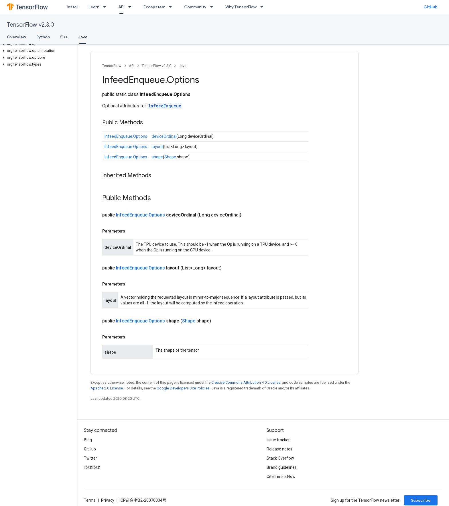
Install (72, 6)
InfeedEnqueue (164, 106)
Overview (16, 37)
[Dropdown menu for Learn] (106, 7)
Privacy (107, 500)
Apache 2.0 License (106, 388)
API (131, 66)
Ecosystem (154, 6)
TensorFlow (111, 66)
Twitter (90, 458)
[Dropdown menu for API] (131, 7)
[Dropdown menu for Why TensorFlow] (263, 7)
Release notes (279, 449)
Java (182, 66)
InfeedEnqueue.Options (126, 136)
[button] (37, 43)
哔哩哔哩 (92, 467)
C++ (64, 37)
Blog (88, 440)
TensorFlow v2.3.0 (30, 24)
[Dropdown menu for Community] (213, 7)
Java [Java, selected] (82, 37)
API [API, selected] (121, 6)
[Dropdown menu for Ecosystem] (172, 7)
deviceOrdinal (164, 136)
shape (157, 157)
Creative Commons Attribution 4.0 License (245, 382)
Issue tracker (278, 440)
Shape (170, 157)
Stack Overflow (280, 458)
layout (157, 146)
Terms (90, 500)
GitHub (431, 6)
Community (195, 6)
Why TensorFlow (241, 6)
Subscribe (421, 500)
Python (43, 37)
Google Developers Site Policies (183, 388)
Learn (93, 6)
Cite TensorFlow (281, 476)
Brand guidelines (282, 467)
